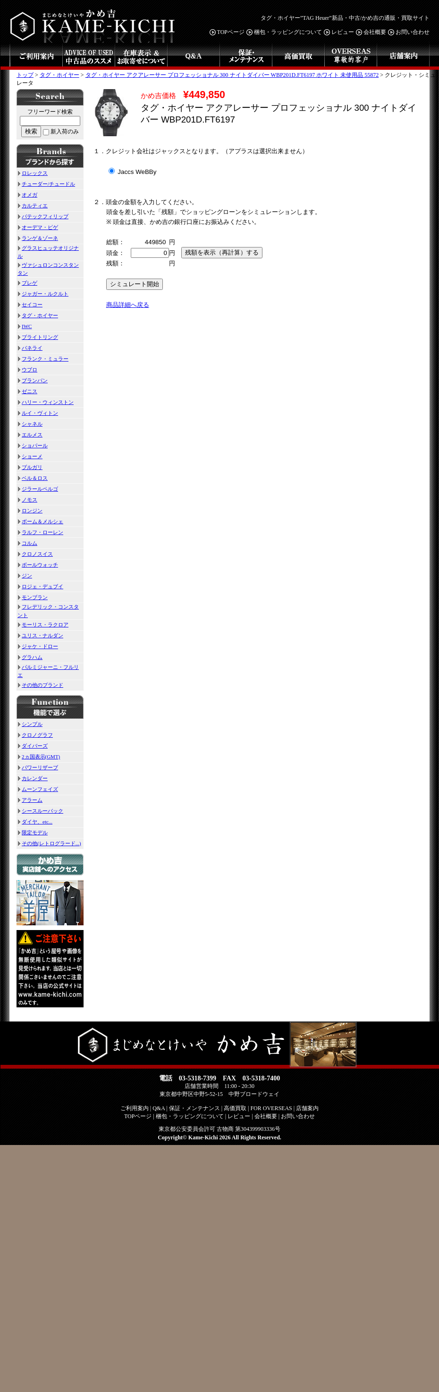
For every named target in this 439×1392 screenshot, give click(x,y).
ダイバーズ (32, 746)
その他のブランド (40, 685)
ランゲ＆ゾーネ (37, 238)
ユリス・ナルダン (40, 635)
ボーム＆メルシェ (40, 521)
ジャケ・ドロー (37, 646)
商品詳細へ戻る (127, 304)
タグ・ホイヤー (59, 75)
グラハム (29, 657)
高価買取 (298, 56)
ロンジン (29, 510)
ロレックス (32, 173)
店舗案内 (403, 56)
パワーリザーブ (37, 767)
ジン (24, 575)
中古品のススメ (88, 56)
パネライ (29, 348)
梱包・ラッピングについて (284, 32)
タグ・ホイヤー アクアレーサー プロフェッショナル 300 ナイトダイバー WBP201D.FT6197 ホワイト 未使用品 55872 (232, 75)
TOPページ (227, 32)
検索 (31, 131)
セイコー (29, 304)
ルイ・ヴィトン (37, 413)
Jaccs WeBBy (133, 171)
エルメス (29, 434)
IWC (24, 326)
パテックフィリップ (42, 216)
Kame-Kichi (203, 1137)
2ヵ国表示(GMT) (38, 756)
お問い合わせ (409, 32)
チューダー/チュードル (46, 184)
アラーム (29, 800)
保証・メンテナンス (246, 56)
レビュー (338, 32)
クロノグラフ (35, 735)
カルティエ (32, 205)
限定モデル (32, 832)
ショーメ (29, 456)
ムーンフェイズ (37, 789)
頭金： (115, 252)
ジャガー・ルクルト (42, 294)
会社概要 (370, 32)
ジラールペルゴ (37, 489)
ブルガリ (29, 467)
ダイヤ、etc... (34, 821)
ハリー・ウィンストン (45, 402)
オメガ (27, 195)
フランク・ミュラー (42, 359)
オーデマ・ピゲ (37, 227)
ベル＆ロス (32, 478)
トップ (25, 75)
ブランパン (32, 380)
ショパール (32, 445)
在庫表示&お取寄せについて (141, 56)
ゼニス (27, 391)
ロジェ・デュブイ (40, 586)
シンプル (29, 724)
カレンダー (32, 778)
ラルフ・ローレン (40, 532)
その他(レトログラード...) (49, 843)
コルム (27, 543)
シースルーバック (40, 811)
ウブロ (27, 369)
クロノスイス (35, 554)
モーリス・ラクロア (42, 624)
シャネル (29, 424)
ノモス (27, 499)
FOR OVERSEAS (350, 56)
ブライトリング (37, 337)
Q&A (193, 56)
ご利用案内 (36, 56)
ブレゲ (27, 283)
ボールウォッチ (37, 565)
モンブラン (32, 597)
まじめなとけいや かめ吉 (94, 21)
